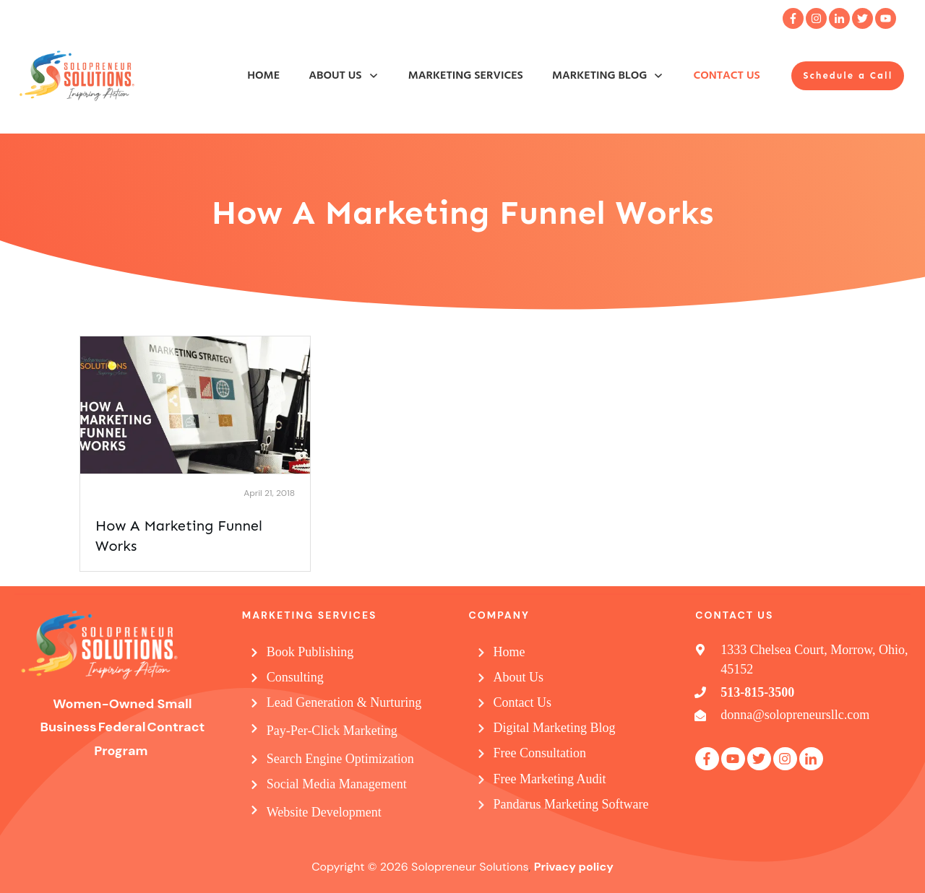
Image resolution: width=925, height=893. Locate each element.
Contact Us (523, 702)
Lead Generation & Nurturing (344, 702)
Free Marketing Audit (550, 779)
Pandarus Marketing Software (571, 804)
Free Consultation (540, 753)
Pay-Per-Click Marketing (332, 730)
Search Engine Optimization (340, 759)
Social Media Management (337, 784)
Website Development (324, 812)
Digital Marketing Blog (555, 727)
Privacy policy (574, 866)
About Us (519, 677)
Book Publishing (310, 652)
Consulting (295, 677)
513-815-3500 (757, 692)
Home (509, 652)
